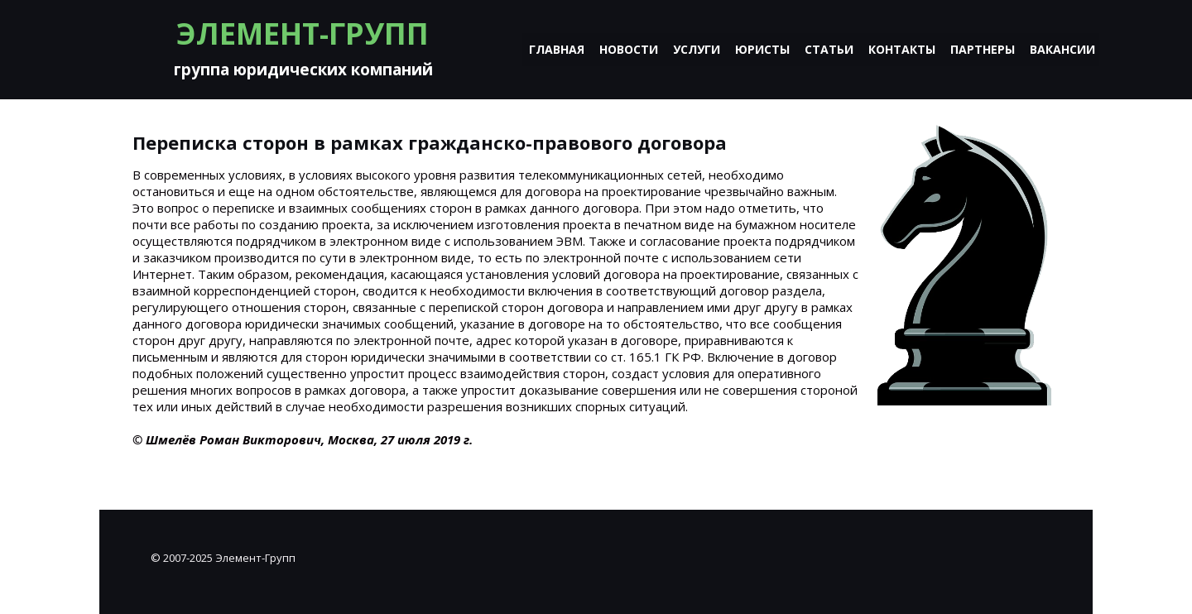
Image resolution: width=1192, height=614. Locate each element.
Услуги (696, 49)
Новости (628, 49)
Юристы (762, 49)
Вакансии (1062, 49)
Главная (556, 49)
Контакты (901, 49)
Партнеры (982, 49)
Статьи (829, 49)
